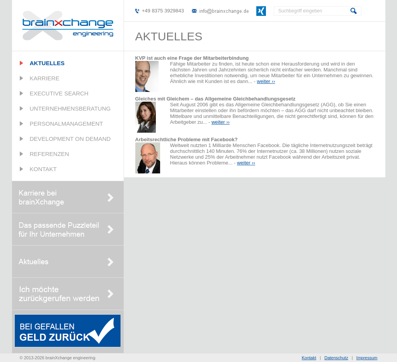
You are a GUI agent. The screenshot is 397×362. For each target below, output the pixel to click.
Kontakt (43, 169)
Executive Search (59, 93)
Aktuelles (47, 63)
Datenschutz (336, 357)
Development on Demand (70, 138)
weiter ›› (266, 81)
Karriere (45, 78)
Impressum (366, 357)
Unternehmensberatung (70, 108)
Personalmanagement (66, 123)
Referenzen (49, 154)
